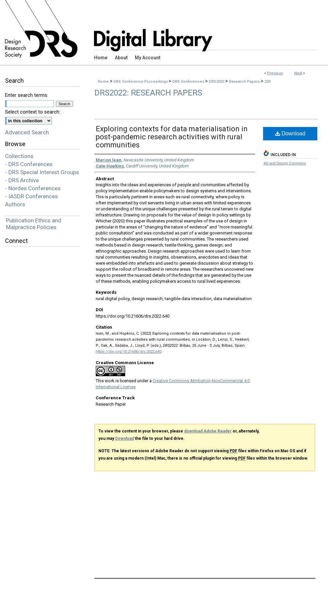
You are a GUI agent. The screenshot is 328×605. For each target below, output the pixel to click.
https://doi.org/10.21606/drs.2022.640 (128, 351)
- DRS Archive (22, 180)
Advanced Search (27, 132)
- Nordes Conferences (33, 188)
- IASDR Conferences (31, 196)
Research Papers (245, 81)
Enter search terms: (26, 95)
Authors (15, 204)
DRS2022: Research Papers (148, 92)
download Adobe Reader (208, 431)
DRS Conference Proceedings (141, 81)
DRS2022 (217, 81)
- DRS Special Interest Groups (42, 172)
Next (298, 73)
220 (267, 81)
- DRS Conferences (29, 164)
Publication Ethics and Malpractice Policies (33, 223)
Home (103, 81)
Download (290, 133)
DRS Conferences (188, 81)
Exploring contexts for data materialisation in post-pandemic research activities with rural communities (172, 137)
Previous (275, 73)
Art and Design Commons (285, 163)
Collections (19, 156)
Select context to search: (32, 112)
